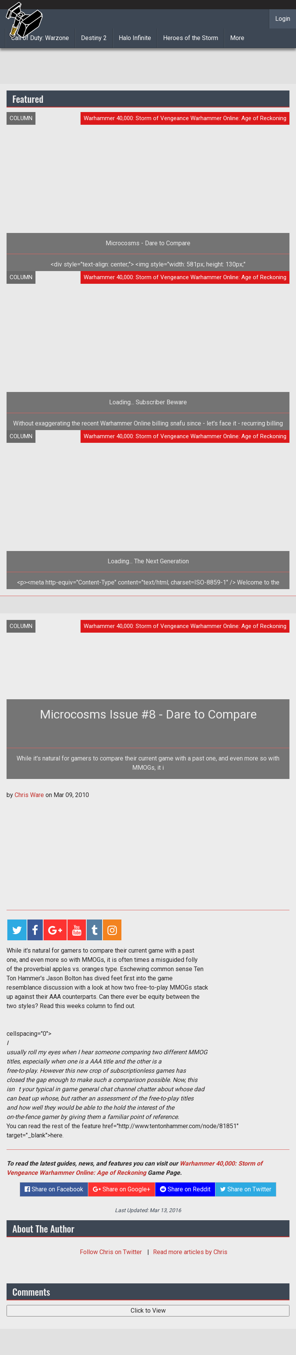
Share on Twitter (245, 1189)
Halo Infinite (135, 38)
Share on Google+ (121, 1189)
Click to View (148, 1310)
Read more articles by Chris (190, 1252)
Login (282, 18)
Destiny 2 (94, 38)
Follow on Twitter (111, 1252)
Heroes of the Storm (190, 38)
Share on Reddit (185, 1189)
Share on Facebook (54, 1189)
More (237, 38)
